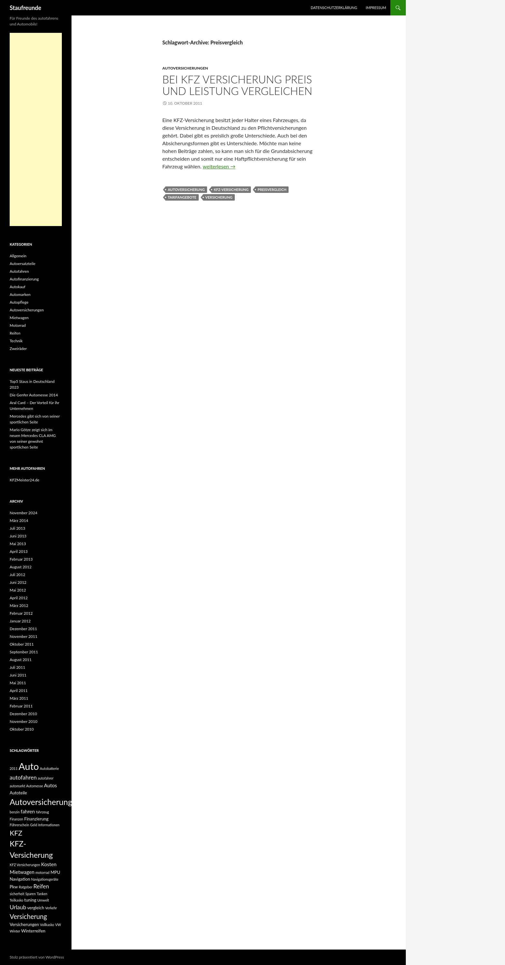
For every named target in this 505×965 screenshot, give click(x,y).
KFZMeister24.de (24, 480)
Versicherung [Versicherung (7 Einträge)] (28, 916)
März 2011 (19, 698)
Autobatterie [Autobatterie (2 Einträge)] (49, 768)
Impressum (376, 7)
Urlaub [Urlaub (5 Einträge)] (18, 907)
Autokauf (17, 286)
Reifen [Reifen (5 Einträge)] (41, 886)
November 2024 (23, 512)
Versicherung (219, 197)
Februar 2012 (21, 613)
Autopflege (19, 302)
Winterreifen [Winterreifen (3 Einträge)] (33, 930)
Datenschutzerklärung (334, 7)
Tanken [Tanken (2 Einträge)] (42, 894)
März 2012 (19, 605)
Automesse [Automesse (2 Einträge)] (34, 786)
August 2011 (21, 659)
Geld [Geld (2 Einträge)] (33, 825)
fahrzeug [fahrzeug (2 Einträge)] (42, 812)
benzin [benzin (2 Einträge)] (15, 812)
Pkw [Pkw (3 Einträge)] (14, 886)
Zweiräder (18, 348)
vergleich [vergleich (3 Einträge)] (35, 907)
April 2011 (19, 690)
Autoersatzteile (22, 263)
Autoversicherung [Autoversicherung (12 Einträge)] (41, 802)
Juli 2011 (17, 667)
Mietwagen (19, 317)
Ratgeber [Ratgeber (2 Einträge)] (25, 887)
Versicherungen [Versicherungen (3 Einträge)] (24, 924)
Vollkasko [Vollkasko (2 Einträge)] (47, 924)
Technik (16, 340)
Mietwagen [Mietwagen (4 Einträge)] (22, 872)
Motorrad (18, 325)
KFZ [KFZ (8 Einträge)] (16, 833)
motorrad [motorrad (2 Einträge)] (42, 872)
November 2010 (23, 721)
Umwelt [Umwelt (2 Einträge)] (43, 900)
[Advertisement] (36, 129)
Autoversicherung (186, 189)
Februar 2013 (21, 559)
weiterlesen (219, 166)
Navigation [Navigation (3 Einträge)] (20, 879)
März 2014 (19, 520)
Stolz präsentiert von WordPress (37, 957)
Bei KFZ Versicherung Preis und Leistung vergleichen (237, 85)
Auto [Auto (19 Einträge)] (29, 766)
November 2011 (23, 636)
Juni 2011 (18, 675)
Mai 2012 (18, 590)
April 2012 (19, 597)
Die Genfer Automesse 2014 (34, 395)
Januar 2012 (20, 621)
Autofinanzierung (24, 279)
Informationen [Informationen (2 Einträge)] (48, 825)
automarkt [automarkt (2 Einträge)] (17, 786)
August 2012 (21, 566)
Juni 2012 (18, 582)
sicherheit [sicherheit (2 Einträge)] (17, 894)
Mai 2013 (18, 543)
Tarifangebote (182, 197)
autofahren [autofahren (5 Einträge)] (23, 777)
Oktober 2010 (22, 729)
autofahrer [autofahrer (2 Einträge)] (45, 778)
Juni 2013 (18, 536)
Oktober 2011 (22, 644)
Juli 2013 (17, 528)
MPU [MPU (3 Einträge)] (55, 872)
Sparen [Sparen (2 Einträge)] (30, 894)
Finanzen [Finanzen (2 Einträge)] (16, 819)
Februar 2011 (21, 706)
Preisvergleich (272, 189)
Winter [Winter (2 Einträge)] (15, 931)
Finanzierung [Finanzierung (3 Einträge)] (36, 818)
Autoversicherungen (185, 68)
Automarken (20, 294)
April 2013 (19, 551)
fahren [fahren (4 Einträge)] (28, 811)
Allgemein (18, 255)
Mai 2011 (18, 682)
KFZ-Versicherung (231, 189)
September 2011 (24, 651)
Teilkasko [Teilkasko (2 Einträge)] (16, 900)
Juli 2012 (17, 574)
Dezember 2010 (23, 713)
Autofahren (19, 271)
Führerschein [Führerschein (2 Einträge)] (19, 825)
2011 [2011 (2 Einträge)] (14, 768)
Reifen (15, 333)
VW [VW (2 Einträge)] (58, 924)
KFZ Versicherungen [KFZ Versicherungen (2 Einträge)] (25, 865)
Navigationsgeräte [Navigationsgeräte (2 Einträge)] (45, 879)
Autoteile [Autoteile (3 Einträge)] (18, 792)
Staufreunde (25, 7)
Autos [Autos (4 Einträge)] (50, 785)
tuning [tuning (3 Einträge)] (30, 900)
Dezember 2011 (23, 628)
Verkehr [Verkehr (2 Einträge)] (51, 908)
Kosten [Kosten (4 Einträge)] (48, 864)
